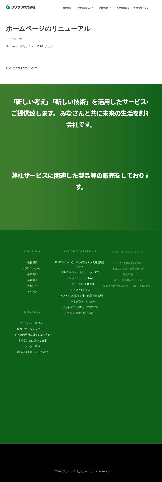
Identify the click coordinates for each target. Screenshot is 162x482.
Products (85, 7)
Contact (123, 7)
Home (67, 7)
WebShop (141, 7)
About (105, 7)
